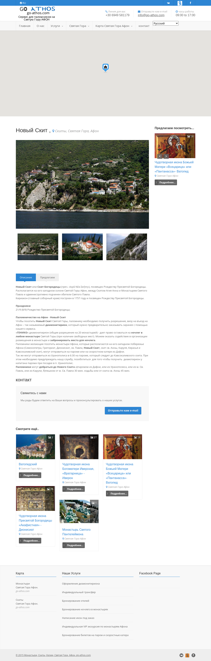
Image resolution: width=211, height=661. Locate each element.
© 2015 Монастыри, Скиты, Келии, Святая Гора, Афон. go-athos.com (53, 655)
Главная (24, 26)
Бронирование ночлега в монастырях (85, 609)
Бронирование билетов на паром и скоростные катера (95, 635)
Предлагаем (47, 277)
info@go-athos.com (151, 15)
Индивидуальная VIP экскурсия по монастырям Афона (95, 626)
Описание (26, 277)
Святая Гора (79, 26)
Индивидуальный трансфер (79, 592)
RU (23, 3)
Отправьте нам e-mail (123, 410)
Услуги (57, 26)
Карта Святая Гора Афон (113, 26)
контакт (144, 26)
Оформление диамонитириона (81, 583)
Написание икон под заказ (78, 618)
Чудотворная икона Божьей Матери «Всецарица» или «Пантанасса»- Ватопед (119, 473)
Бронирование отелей (75, 600)
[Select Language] (166, 23)
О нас (40, 26)
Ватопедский (28, 464)
